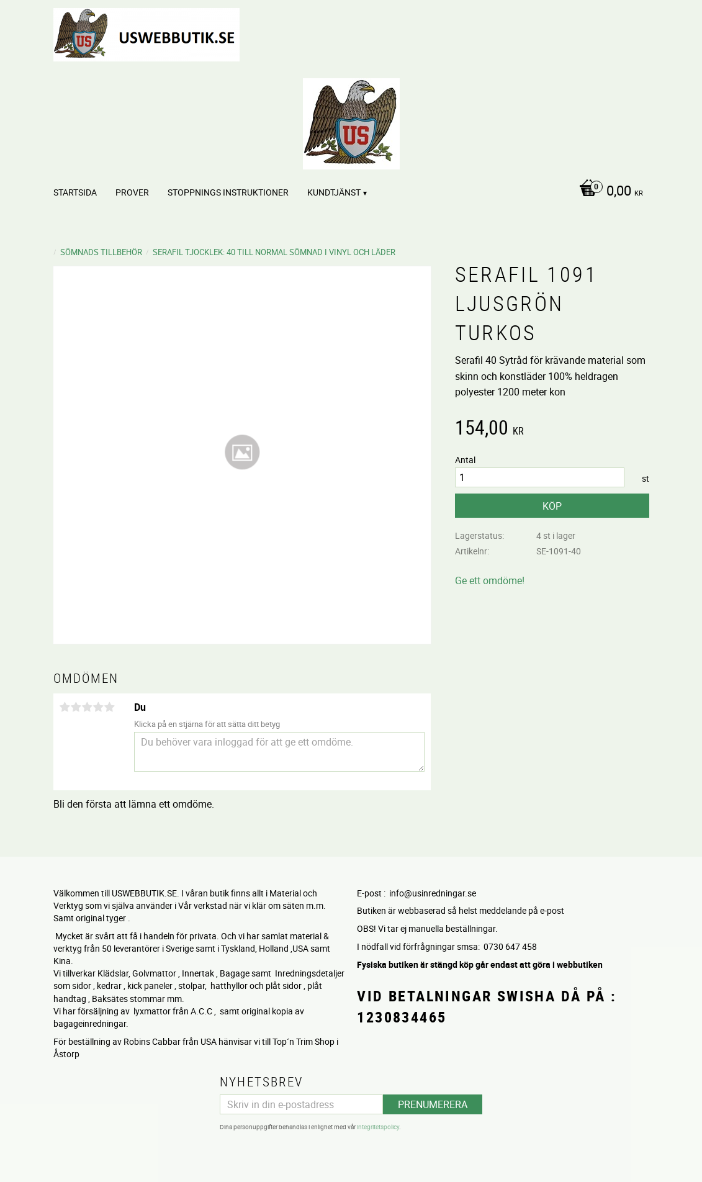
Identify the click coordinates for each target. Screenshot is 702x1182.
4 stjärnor (98, 707)
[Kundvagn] (608, 191)
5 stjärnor (109, 707)
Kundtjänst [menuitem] (334, 192)
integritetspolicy (378, 1126)
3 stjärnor (87, 707)
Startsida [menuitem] (75, 192)
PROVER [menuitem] (132, 192)
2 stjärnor (76, 707)
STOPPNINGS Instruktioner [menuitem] (228, 192)
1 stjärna (65, 707)
